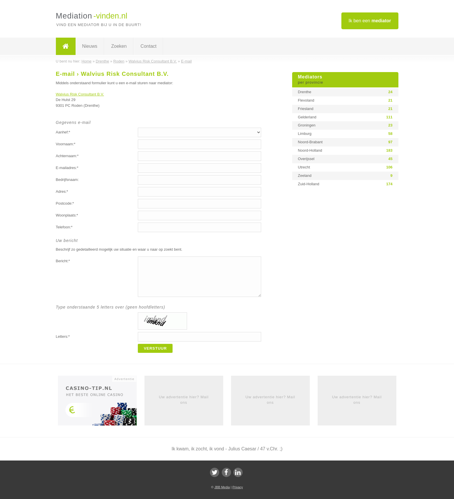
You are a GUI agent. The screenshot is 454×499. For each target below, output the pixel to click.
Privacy (238, 487)
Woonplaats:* (67, 215)
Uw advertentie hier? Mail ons (184, 399)
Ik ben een (370, 20)
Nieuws (89, 46)
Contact (148, 46)
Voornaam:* (66, 144)
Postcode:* (65, 203)
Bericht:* (63, 261)
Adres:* (62, 191)
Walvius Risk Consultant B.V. (80, 94)
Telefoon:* (64, 227)
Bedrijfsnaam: (67, 179)
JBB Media (222, 487)
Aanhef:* (63, 132)
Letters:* (63, 336)
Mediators (345, 79)
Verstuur (155, 348)
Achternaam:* (67, 156)
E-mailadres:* (67, 168)
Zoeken (119, 46)
